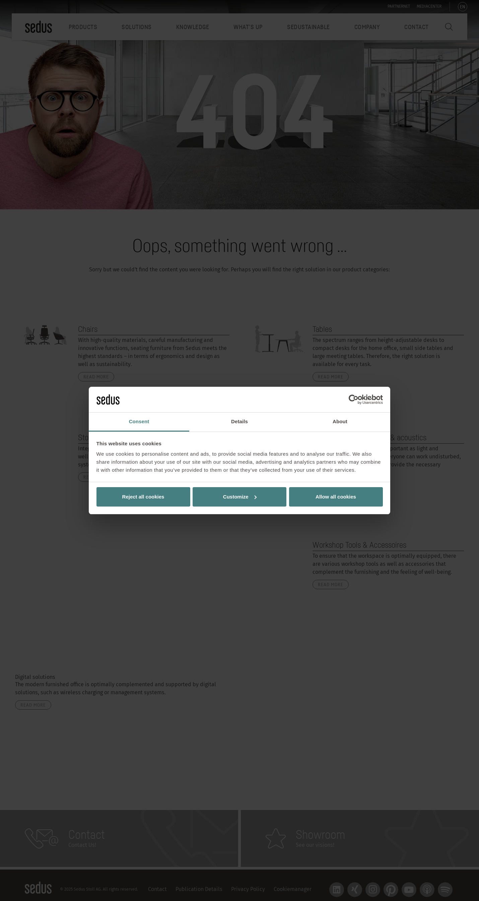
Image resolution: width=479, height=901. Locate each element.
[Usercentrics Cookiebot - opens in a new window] (353, 399)
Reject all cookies (143, 497)
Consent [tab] (139, 421)
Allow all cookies (336, 497)
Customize (240, 497)
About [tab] (340, 421)
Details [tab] (239, 421)
